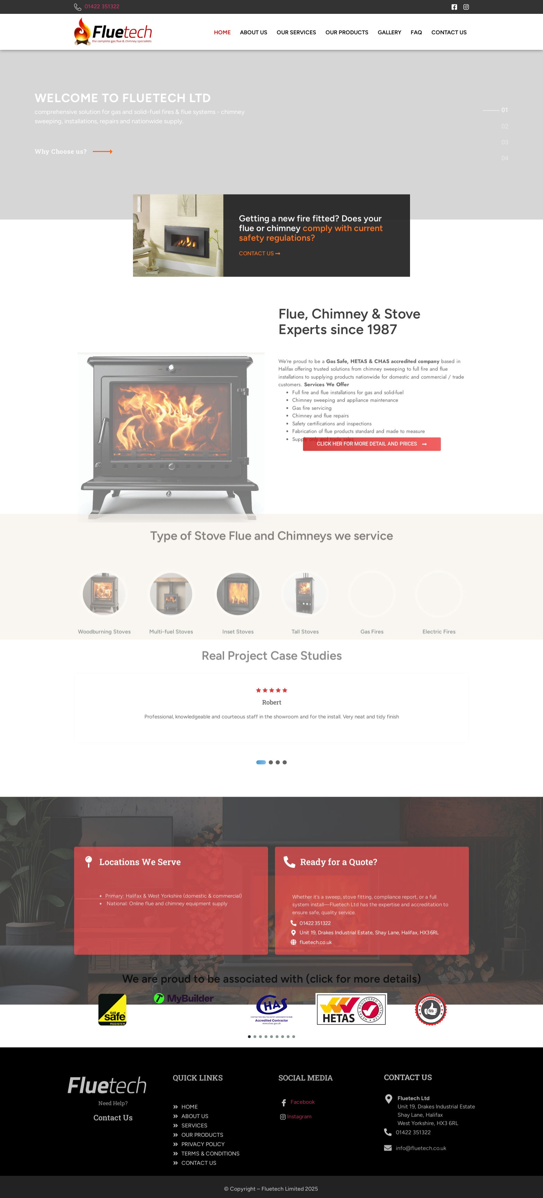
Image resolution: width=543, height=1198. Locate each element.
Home (222, 32)
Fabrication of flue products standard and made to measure (358, 491)
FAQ (416, 32)
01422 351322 (96, 7)
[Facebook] (452, 5)
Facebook (297, 1124)
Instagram (296, 1138)
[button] (261, 865)
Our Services (296, 32)
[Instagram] (464, 5)
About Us (253, 32)
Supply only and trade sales (323, 499)
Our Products (347, 32)
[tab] (505, 110)
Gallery (389, 32)
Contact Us (449, 32)
